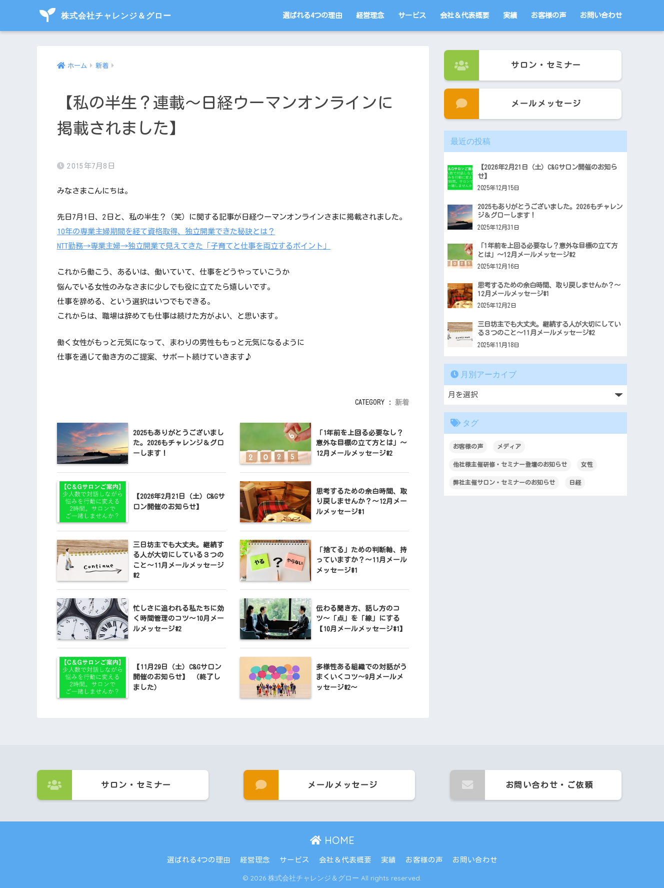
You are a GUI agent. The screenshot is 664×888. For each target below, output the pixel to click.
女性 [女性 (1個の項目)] (587, 464)
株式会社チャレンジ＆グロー (106, 16)
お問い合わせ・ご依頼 (522, 785)
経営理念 (370, 15)
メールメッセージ (513, 104)
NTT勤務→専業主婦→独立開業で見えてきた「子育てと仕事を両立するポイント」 (193, 246)
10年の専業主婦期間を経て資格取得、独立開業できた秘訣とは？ (166, 231)
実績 (510, 15)
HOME (332, 840)
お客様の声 (548, 15)
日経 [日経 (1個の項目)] (575, 482)
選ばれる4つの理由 (312, 15)
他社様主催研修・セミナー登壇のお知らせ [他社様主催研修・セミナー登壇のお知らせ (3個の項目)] (510, 464)
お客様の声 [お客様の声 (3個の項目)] (468, 446)
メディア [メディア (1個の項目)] (509, 446)
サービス (412, 15)
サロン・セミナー (513, 65)
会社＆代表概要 (464, 15)
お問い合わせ (601, 15)
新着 (402, 402)
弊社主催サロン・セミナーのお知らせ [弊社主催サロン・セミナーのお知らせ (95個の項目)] (504, 482)
